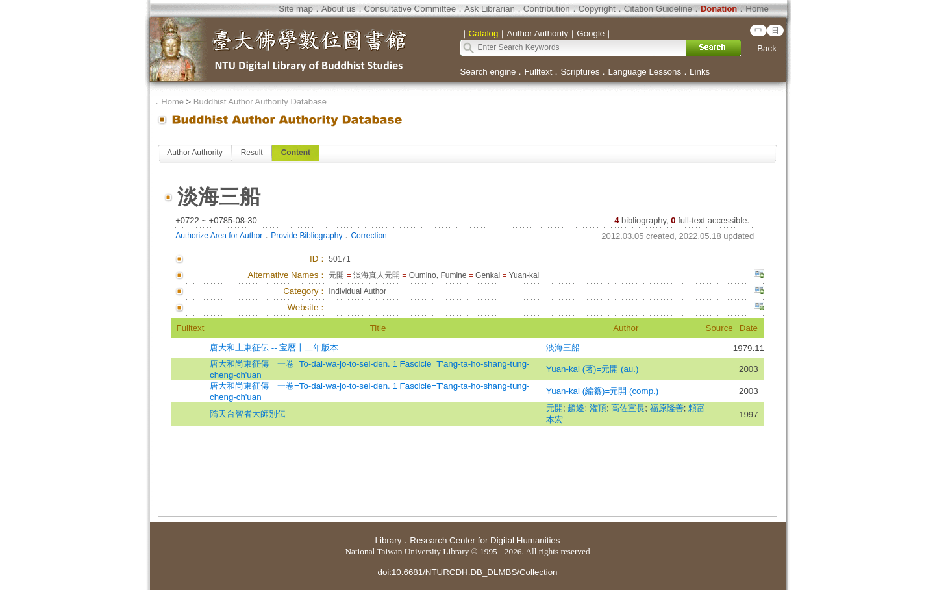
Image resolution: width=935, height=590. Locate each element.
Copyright (597, 9)
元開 (554, 408)
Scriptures (579, 72)
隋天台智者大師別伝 (248, 414)
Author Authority (194, 152)
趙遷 (575, 408)
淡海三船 (563, 347)
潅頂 (598, 408)
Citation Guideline (658, 9)
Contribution (546, 9)
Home (757, 9)
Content (295, 152)
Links (700, 72)
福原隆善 (667, 408)
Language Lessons (644, 72)
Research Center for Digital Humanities (485, 540)
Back (767, 48)
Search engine (488, 72)
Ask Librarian (489, 9)
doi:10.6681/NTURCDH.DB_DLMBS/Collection (467, 572)
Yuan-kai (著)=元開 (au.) (592, 369)
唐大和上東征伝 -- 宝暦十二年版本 (274, 347)
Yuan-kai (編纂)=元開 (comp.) (602, 391)
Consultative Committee (410, 9)
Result (252, 152)
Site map (296, 9)
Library (388, 540)
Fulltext (538, 72)
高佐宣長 (628, 408)
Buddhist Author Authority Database (260, 101)
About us (338, 9)
